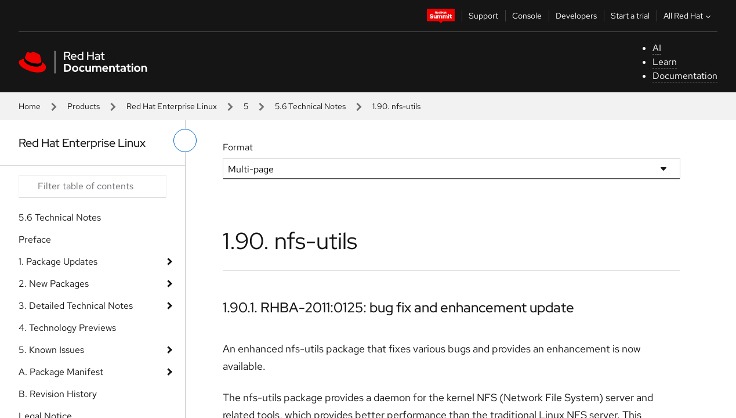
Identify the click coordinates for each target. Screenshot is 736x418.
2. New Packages (54, 284)
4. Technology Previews (67, 328)
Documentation (684, 76)
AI (656, 48)
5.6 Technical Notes (310, 106)
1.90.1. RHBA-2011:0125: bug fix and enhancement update (398, 307)
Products (83, 106)
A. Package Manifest (61, 372)
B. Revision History (58, 394)
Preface (35, 239)
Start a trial (630, 15)
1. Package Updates (58, 261)
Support (483, 15)
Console (527, 15)
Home (30, 106)
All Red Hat (688, 15)
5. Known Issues (51, 350)
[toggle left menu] (185, 140)
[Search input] (92, 186)
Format (238, 147)
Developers (576, 15)
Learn (664, 62)
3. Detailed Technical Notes (76, 306)
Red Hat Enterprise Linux (171, 106)
